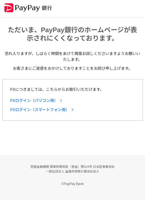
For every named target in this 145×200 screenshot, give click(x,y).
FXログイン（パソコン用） (34, 100)
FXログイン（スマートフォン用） (39, 110)
